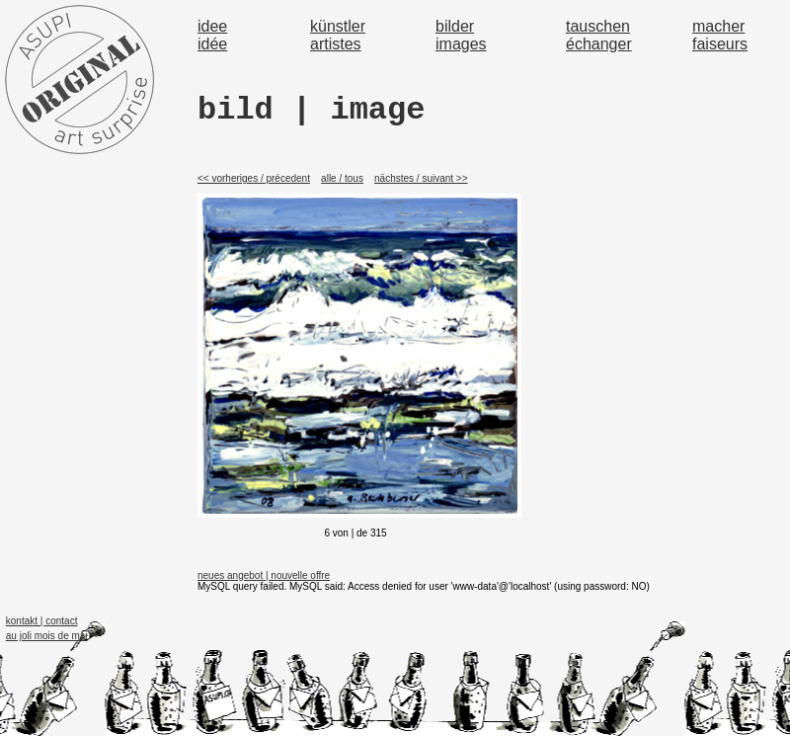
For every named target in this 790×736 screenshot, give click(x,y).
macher (718, 26)
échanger (599, 44)
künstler (337, 26)
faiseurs (720, 44)
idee (212, 26)
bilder (454, 26)
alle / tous (342, 178)
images (461, 44)
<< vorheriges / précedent (254, 178)
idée (212, 44)
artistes (335, 44)
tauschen (598, 26)
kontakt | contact (42, 620)
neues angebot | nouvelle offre (264, 575)
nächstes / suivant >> (421, 178)
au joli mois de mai (47, 635)
